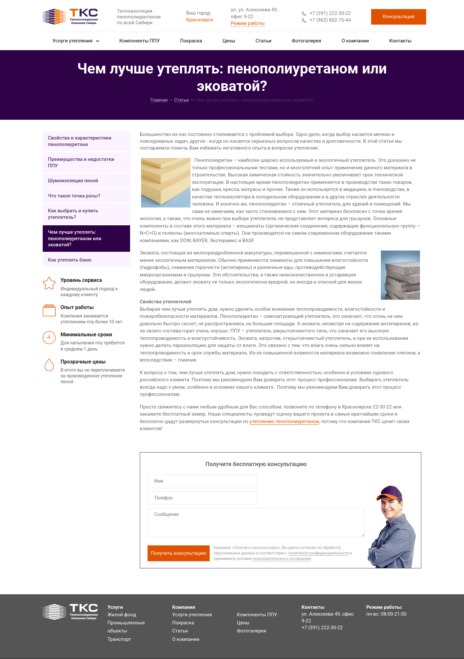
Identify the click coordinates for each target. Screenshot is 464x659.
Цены (229, 41)
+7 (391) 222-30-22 (326, 13)
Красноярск (200, 20)
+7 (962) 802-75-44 (326, 20)
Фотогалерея (306, 41)
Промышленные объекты (126, 610)
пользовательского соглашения (281, 542)
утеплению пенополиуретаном (284, 421)
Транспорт (119, 622)
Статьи (263, 41)
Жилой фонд (121, 598)
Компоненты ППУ (139, 41)
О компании (355, 41)
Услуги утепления (75, 41)
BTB (417, 654)
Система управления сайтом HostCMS (377, 647)
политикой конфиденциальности (318, 536)
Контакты (400, 41)
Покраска (191, 41)
